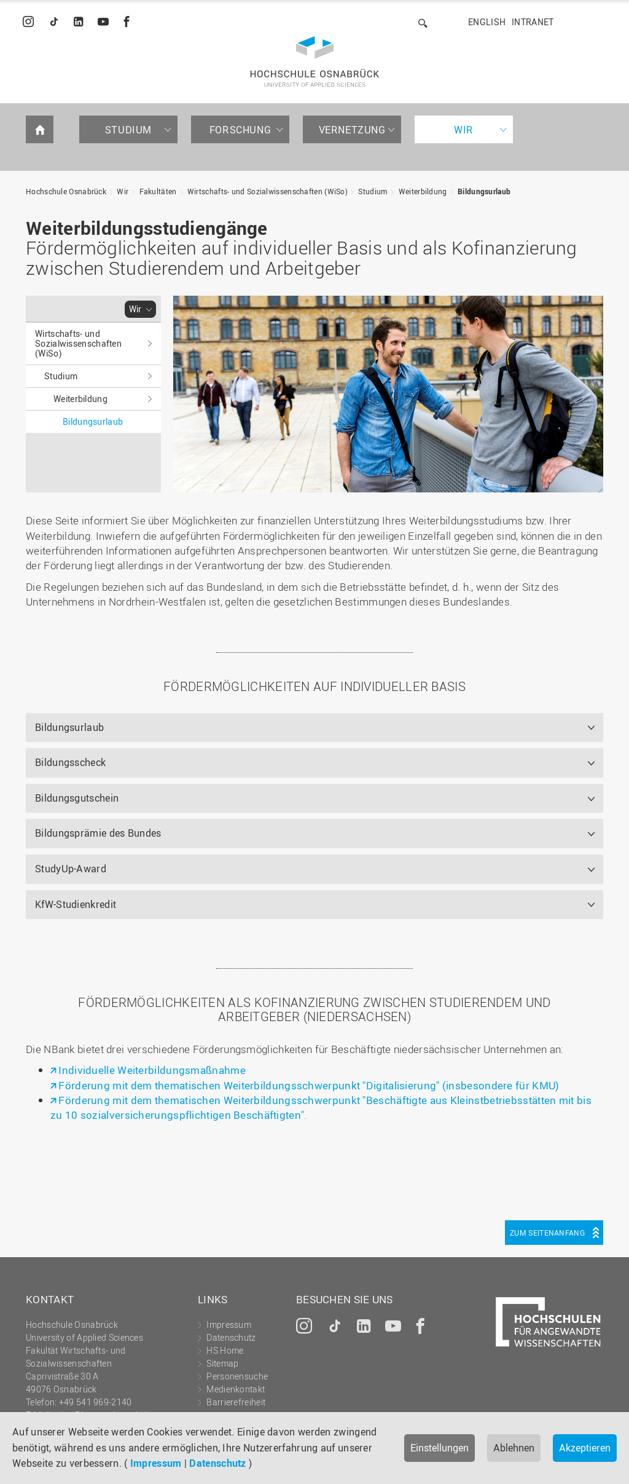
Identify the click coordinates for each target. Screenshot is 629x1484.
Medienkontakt (235, 1389)
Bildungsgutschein (77, 798)
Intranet (532, 22)
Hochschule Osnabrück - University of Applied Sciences (315, 61)
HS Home (224, 1350)
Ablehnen (513, 1447)
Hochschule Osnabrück (66, 191)
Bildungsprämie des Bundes (98, 833)
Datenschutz (217, 1463)
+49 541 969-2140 (95, 1402)
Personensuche (237, 1376)
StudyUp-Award (70, 868)
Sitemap (222, 1363)
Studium (128, 129)
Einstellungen (439, 1447)
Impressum (156, 1463)
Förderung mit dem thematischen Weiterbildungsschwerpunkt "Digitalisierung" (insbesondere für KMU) (308, 1085)
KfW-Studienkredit (75, 904)
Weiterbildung (423, 191)
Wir (464, 129)
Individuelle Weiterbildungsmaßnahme (152, 1070)
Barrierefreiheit (235, 1402)
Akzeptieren (585, 1447)
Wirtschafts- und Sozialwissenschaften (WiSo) (267, 191)
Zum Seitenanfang (547, 1232)
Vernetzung (352, 129)
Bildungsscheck (70, 762)
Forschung (240, 129)
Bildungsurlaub (484, 191)
